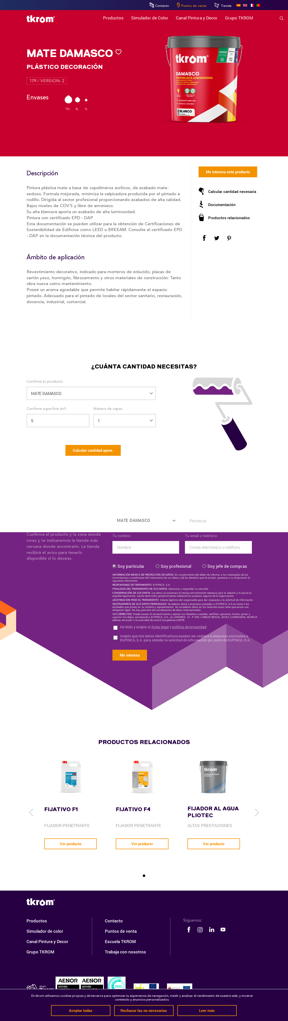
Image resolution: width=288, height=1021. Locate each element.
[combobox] (145, 518)
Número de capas (108, 409)
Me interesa (130, 655)
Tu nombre (121, 536)
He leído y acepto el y (163, 627)
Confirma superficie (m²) (46, 409)
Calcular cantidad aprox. (93, 450)
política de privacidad (189, 627)
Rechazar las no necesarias (144, 1010)
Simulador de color (45, 931)
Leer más (207, 1010)
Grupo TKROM (40, 952)
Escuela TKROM (120, 941)
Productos (37, 921)
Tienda (222, 5)
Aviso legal (160, 627)
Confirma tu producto (45, 381)
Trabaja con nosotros (125, 952)
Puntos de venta (191, 5)
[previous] (31, 812)
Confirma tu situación (203, 509)
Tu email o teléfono (201, 536)
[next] (256, 812)
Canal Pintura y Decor (47, 941)
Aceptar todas (80, 1010)
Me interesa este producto (228, 171)
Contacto (159, 5)
